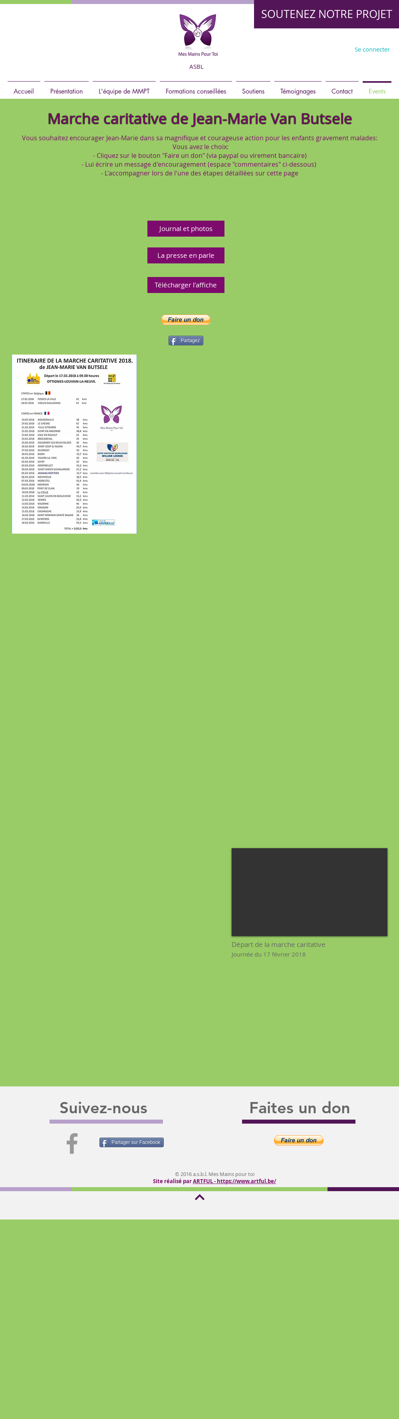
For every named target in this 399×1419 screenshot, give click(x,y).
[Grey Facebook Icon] (72, 1143)
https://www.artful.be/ (246, 1181)
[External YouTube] (309, 892)
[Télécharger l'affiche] (185, 285)
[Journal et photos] (185, 229)
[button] (185, 320)
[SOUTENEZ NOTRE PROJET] (326, 14)
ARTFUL (203, 1181)
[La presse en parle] (185, 255)
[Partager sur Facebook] (131, 1142)
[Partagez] (186, 340)
